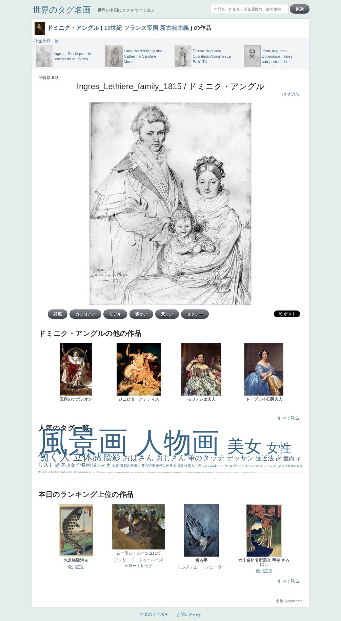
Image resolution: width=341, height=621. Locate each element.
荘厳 (156, 472)
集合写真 (149, 465)
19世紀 (113, 27)
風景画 (87, 442)
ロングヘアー (187, 472)
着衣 (254, 472)
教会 (288, 465)
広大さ (193, 465)
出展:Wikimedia (289, 601)
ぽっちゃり (252, 465)
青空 (245, 472)
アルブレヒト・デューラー (201, 567)
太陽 (251, 472)
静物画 (79, 472)
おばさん (139, 458)
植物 (118, 472)
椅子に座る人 (166, 465)
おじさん (172, 458)
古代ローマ (205, 472)
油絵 (195, 472)
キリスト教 (71, 472)
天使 (116, 465)
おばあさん (216, 465)
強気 (110, 472)
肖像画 (62, 472)
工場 (246, 472)
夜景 (171, 472)
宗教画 (152, 472)
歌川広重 (76, 567)
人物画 (181, 442)
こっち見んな (231, 472)
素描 (242, 472)
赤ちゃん (239, 465)
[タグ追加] (291, 94)
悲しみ (203, 465)
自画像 (122, 472)
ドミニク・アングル (73, 27)
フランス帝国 (141, 27)
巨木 (248, 472)
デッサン (241, 458)
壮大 (252, 472)
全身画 (84, 465)
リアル (148, 472)
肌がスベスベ (104, 472)
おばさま (114, 472)
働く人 (55, 457)
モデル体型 (175, 472)
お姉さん (45, 472)
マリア (95, 472)
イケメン (143, 472)
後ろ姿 (228, 465)
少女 (90, 472)
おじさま (279, 465)
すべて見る (288, 418)
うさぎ (219, 472)
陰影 (113, 457)
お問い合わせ (189, 615)
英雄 (197, 472)
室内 (289, 458)
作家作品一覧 (46, 41)
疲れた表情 (222, 472)
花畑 (162, 472)
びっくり (159, 472)
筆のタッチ (207, 458)
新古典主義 (174, 27)
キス (234, 472)
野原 (202, 472)
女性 (279, 448)
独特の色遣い (131, 465)
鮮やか (192, 472)
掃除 (138, 472)
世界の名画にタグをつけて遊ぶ (126, 10)
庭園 (236, 472)
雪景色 (127, 472)
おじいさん (266, 465)
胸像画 (210, 472)
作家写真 (168, 472)
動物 (84, 472)
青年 (249, 472)
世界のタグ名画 (62, 10)
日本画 (217, 472)
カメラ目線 (226, 472)
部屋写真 (180, 472)
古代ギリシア (214, 472)
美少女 (69, 465)
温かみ (99, 465)
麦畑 (294, 466)
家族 (199, 472)
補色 (228, 472)
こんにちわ (240, 472)
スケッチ (132, 472)
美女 (246, 446)
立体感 (88, 457)
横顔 (180, 465)
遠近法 (266, 458)
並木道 (53, 472)
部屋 (237, 472)
